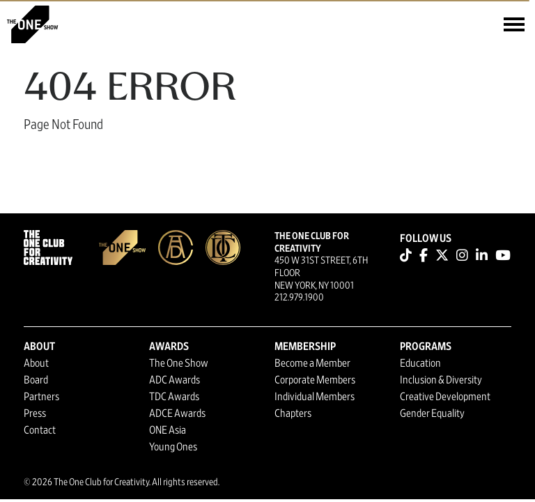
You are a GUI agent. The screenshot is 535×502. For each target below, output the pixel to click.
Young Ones (173, 446)
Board (36, 380)
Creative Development (445, 396)
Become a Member (312, 363)
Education (420, 363)
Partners (41, 396)
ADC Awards (174, 380)
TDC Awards (174, 396)
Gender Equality (432, 413)
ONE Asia (167, 430)
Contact (40, 430)
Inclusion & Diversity (441, 380)
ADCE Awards (177, 413)
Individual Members (314, 396)
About (36, 363)
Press (35, 413)
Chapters (292, 413)
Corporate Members (314, 380)
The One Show (178, 363)
